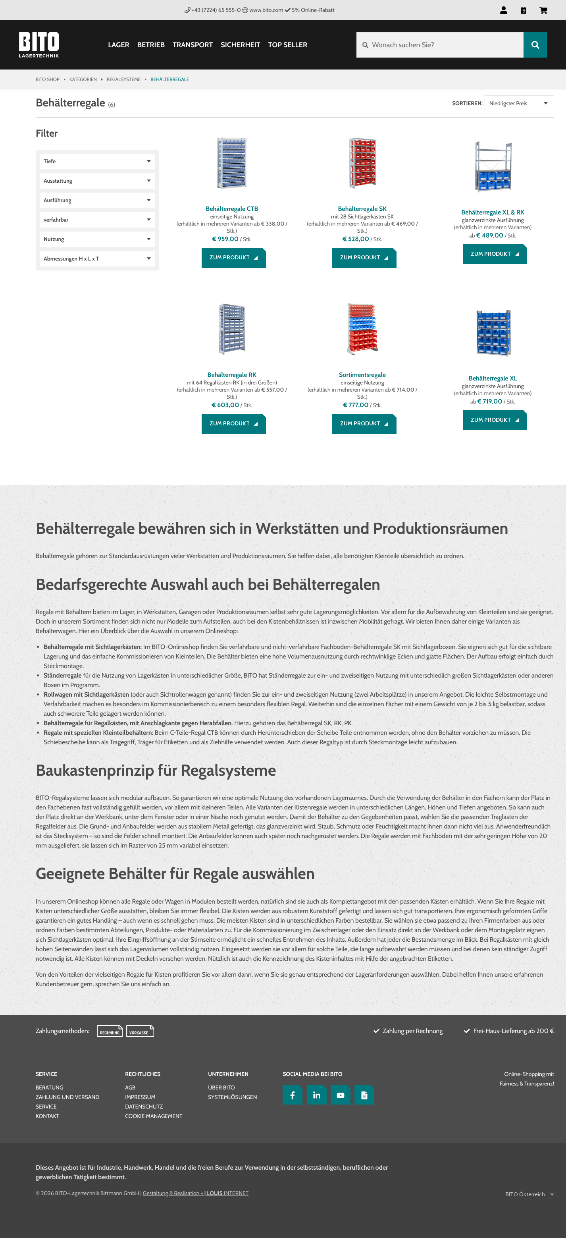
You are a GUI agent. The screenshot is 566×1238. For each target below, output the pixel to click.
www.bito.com (262, 10)
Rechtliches (142, 1074)
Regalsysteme (124, 79)
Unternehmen (228, 1074)
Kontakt (47, 1116)
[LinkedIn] (315, 1095)
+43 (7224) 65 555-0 (213, 10)
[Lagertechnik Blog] (362, 1095)
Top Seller (287, 45)
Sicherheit (240, 45)
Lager (118, 45)
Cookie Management (153, 1116)
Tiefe (50, 161)
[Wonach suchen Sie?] (440, 45)
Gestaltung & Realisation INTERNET (195, 1193)
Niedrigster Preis (508, 103)
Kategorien (83, 79)
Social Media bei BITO (312, 1074)
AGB (130, 1087)
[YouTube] (339, 1095)
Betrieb (151, 45)
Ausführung (57, 200)
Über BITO (221, 1087)
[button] (503, 10)
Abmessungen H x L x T (71, 258)
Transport (193, 45)
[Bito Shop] (39, 45)
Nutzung (54, 239)
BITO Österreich (526, 1194)
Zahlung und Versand (67, 1097)
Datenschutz (144, 1106)
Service (46, 1074)
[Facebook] (290, 1095)
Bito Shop (48, 79)
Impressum (140, 1097)
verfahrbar (56, 219)
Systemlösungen (232, 1097)
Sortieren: (467, 103)
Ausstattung (58, 180)
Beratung (49, 1087)
